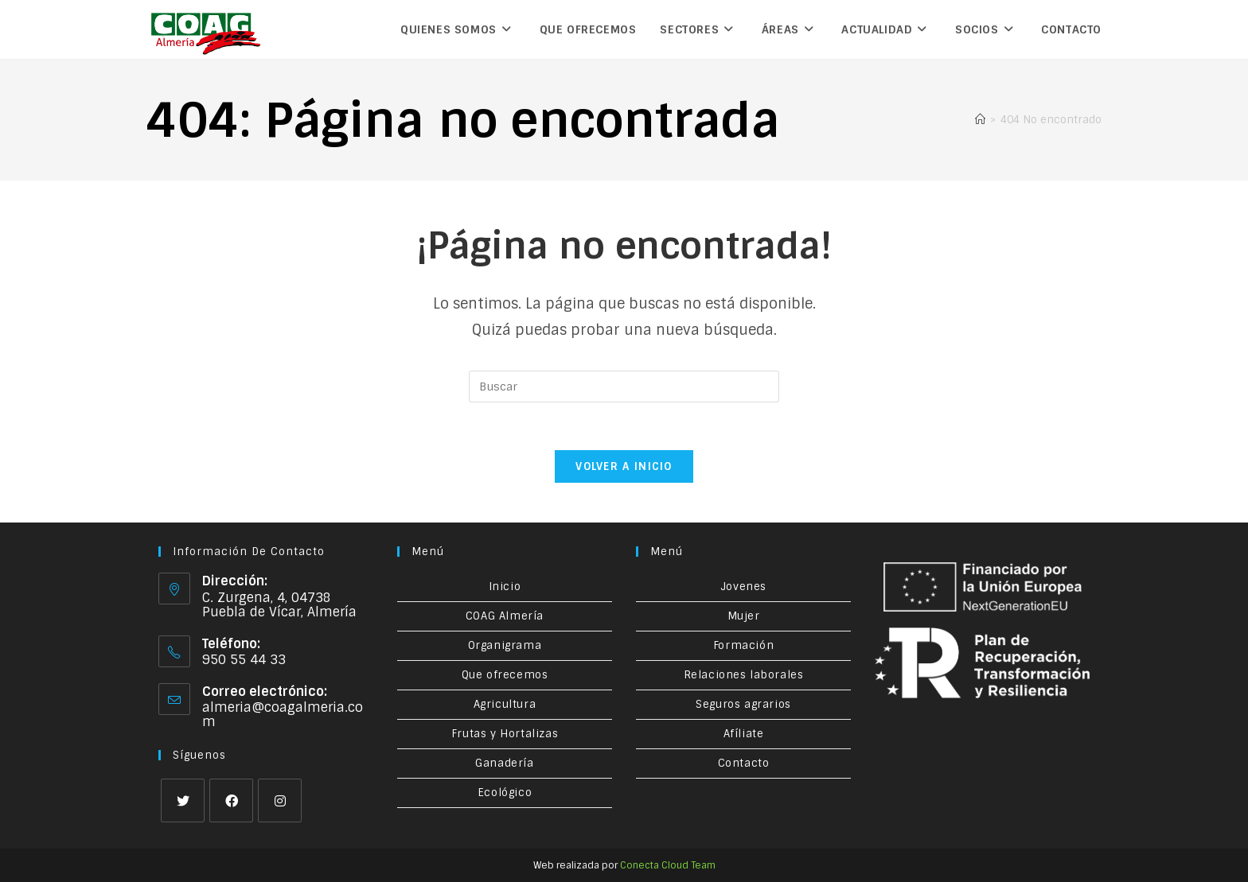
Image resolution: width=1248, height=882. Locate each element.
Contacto (744, 763)
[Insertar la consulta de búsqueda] (624, 386)
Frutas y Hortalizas (504, 733)
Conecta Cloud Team (668, 865)
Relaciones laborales (744, 675)
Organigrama (505, 645)
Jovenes (743, 586)
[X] (183, 800)
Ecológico (505, 792)
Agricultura (505, 704)
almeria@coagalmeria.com (282, 714)
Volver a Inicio (624, 466)
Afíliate (743, 733)
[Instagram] (280, 800)
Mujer (743, 616)
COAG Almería (505, 616)
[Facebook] (231, 800)
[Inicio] (980, 119)
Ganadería (504, 763)
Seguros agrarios (743, 704)
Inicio (505, 586)
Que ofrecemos (505, 675)
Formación (743, 645)
